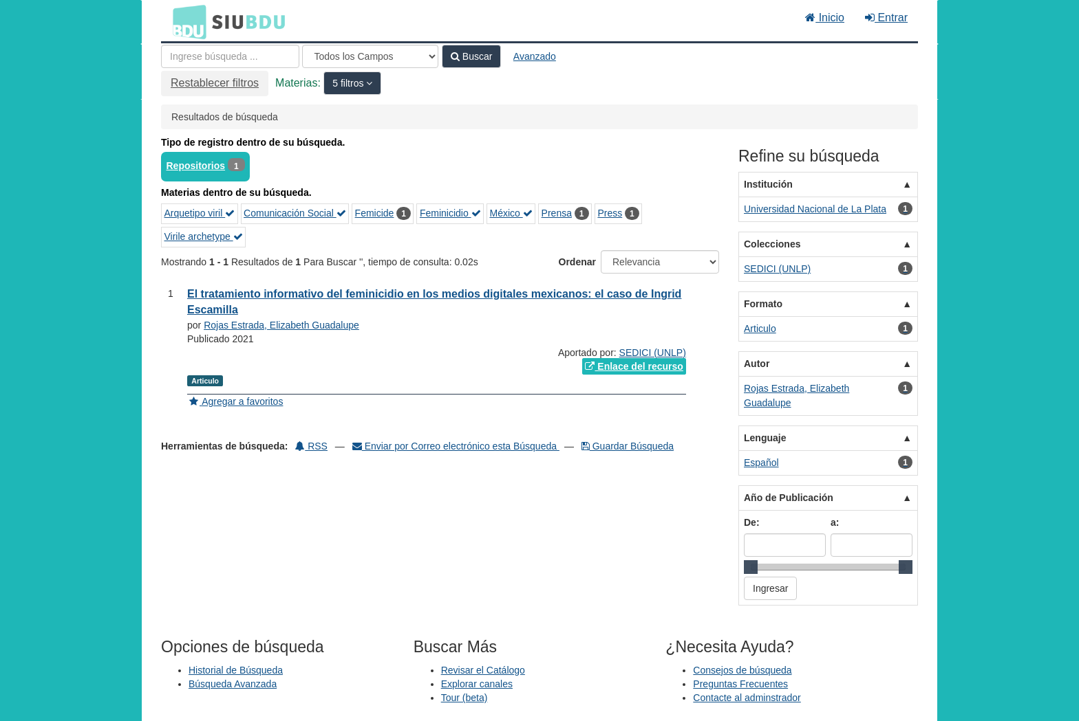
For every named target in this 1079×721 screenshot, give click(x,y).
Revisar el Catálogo (483, 670)
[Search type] (370, 56)
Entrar (886, 17)
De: (752, 522)
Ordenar (577, 261)
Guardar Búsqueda (627, 446)
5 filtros (349, 83)
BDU (186, 21)
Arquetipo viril (199, 213)
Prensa (557, 213)
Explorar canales (477, 683)
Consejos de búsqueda (742, 670)
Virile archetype (203, 236)
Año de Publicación (788, 497)
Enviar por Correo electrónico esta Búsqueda (455, 446)
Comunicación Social (295, 213)
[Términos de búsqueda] (230, 56)
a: (835, 522)
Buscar (471, 56)
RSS (311, 446)
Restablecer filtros (215, 83)
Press (609, 213)
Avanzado (534, 56)
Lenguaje (765, 437)
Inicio (824, 17)
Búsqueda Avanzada (233, 683)
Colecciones (772, 244)
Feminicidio (450, 213)
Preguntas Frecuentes (740, 683)
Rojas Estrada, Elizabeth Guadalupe (281, 325)
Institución (768, 184)
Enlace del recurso (634, 366)
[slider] (751, 567)
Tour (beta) (464, 697)
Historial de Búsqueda (236, 670)
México (510, 213)
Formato (763, 303)
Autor (756, 363)
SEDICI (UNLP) (652, 352)
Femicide (374, 213)
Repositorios (196, 165)
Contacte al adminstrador (746, 697)
